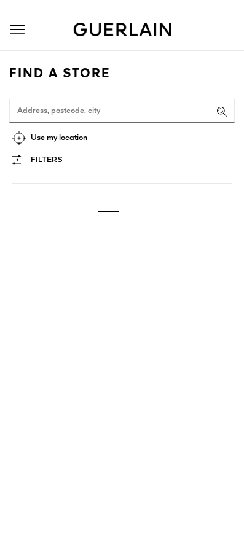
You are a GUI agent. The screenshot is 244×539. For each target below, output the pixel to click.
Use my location (59, 138)
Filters (47, 160)
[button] (17, 29)
